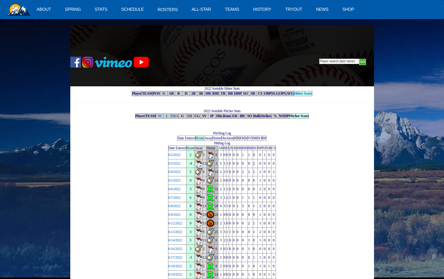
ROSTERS (168, 9)
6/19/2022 (175, 274)
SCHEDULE (132, 9)
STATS (101, 9)
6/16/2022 (175, 249)
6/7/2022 (174, 197)
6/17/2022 (175, 257)
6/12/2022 (175, 223)
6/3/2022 (174, 163)
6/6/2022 (174, 189)
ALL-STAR (201, 9)
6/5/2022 (174, 180)
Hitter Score (303, 93)
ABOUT (44, 9)
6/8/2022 (174, 206)
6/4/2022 (174, 172)
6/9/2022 (174, 214)
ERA (174, 116)
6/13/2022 (175, 232)
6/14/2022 (175, 240)
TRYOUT (293, 9)
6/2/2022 (174, 155)
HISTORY (262, 9)
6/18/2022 (175, 266)
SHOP (348, 9)
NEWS (322, 9)
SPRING (72, 9)
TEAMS (232, 9)
